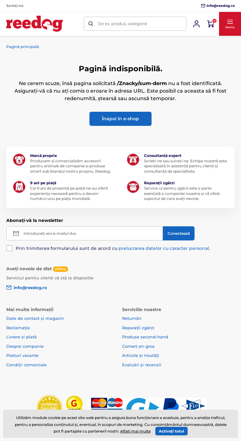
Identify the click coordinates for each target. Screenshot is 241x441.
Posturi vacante (22, 355)
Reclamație (18, 327)
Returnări (132, 318)
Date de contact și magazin (35, 318)
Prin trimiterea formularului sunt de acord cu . (113, 248)
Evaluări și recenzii (141, 364)
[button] (230, 24)
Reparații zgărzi (138, 327)
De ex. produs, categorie (122, 23)
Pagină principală (22, 46)
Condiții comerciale (26, 364)
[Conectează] (179, 233)
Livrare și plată (21, 336)
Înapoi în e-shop (120, 118)
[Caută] (91, 24)
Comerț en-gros (138, 346)
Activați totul (171, 431)
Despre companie (25, 346)
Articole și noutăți (140, 355)
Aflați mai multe (135, 431)
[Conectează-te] (196, 24)
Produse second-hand (145, 336)
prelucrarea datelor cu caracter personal (164, 248)
